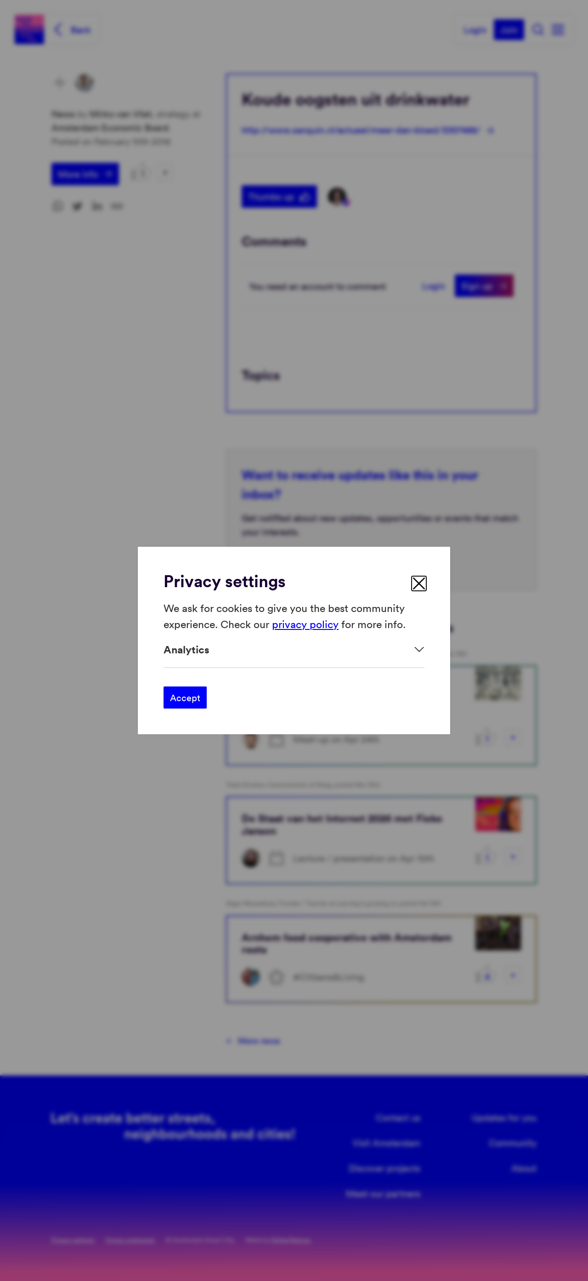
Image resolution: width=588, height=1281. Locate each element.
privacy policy (305, 623)
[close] (419, 583)
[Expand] (294, 649)
